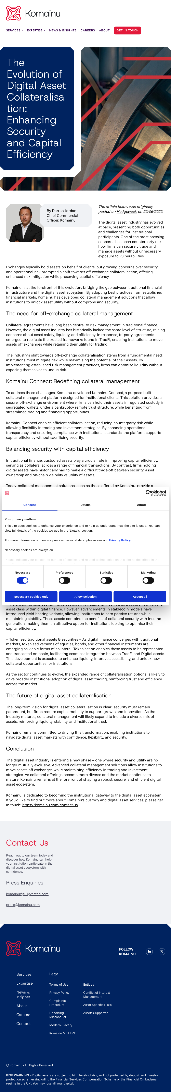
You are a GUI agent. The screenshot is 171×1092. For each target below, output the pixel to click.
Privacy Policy (59, 992)
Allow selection (85, 596)
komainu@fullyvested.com (27, 894)
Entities (88, 984)
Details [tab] (85, 504)
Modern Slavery (60, 1025)
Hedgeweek (127, 211)
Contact (23, 1023)
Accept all (140, 596)
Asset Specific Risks (97, 1005)
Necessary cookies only (31, 596)
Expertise (36, 30)
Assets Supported (95, 1013)
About (21, 1005)
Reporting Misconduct (57, 1015)
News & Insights (23, 995)
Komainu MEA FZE (62, 1033)
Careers (23, 1014)
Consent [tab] (29, 504)
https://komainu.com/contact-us (50, 804)
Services (14, 30)
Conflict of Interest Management (96, 994)
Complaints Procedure (57, 1003)
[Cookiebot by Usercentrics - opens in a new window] (148, 493)
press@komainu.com (23, 904)
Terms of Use (58, 984)
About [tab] (141, 504)
